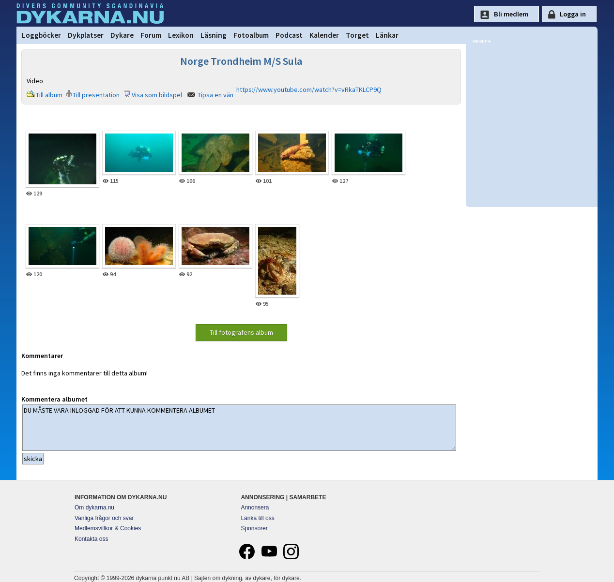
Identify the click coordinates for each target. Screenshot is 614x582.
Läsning (213, 35)
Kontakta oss (91, 539)
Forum (150, 35)
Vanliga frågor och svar (104, 518)
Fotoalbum (251, 35)
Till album (49, 94)
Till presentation (96, 94)
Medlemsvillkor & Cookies (108, 528)
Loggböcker (41, 35)
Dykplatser (86, 35)
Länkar (387, 35)
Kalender (324, 35)
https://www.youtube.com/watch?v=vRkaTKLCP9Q (309, 89)
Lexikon (181, 35)
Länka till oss (257, 518)
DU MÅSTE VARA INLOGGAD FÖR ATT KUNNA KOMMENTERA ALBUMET (239, 427)
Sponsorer (254, 528)
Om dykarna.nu (94, 507)
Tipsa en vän (215, 94)
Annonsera (255, 507)
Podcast (289, 35)
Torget (357, 35)
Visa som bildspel (157, 94)
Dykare (122, 35)
